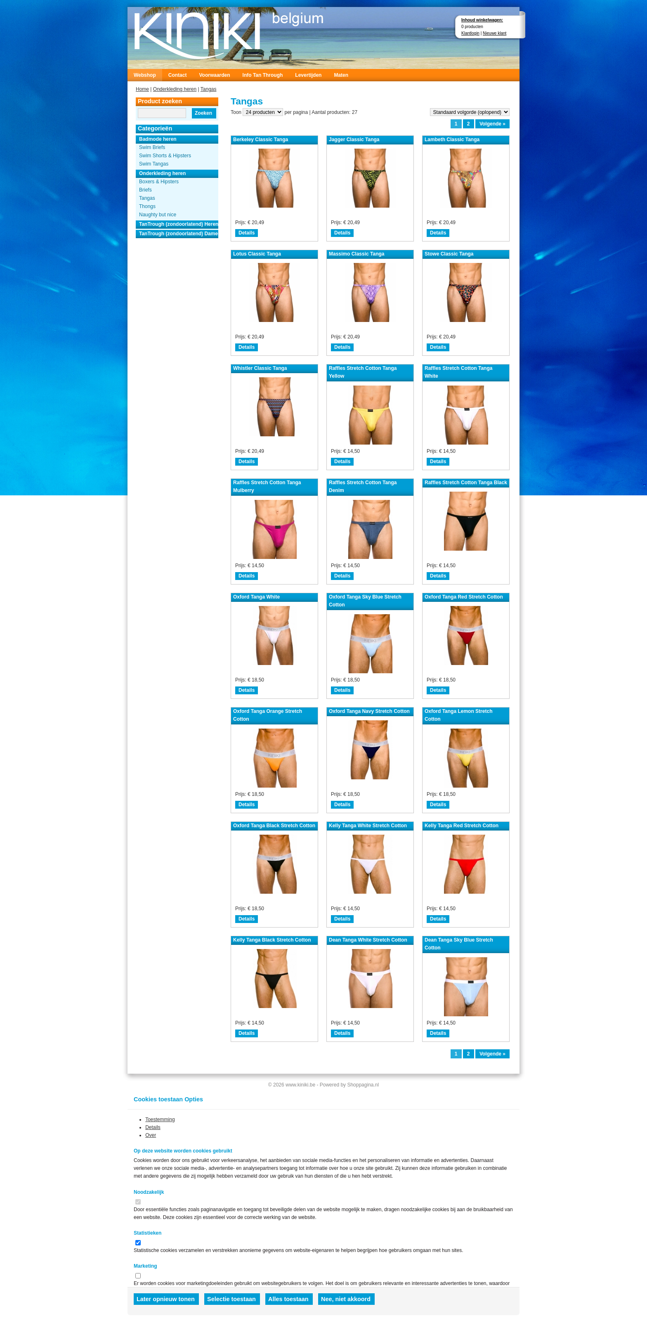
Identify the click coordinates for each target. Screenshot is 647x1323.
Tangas (209, 89)
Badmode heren (158, 139)
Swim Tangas (153, 164)
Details (246, 233)
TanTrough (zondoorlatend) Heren (178, 224)
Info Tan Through (263, 75)
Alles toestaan (288, 1299)
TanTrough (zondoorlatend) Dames (178, 234)
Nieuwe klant (494, 33)
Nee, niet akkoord (346, 1299)
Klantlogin (470, 33)
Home (142, 89)
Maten (341, 75)
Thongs (147, 206)
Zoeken (203, 113)
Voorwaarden (214, 75)
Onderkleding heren (174, 89)
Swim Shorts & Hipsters (165, 156)
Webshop (145, 75)
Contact (177, 75)
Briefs (145, 190)
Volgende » (492, 124)
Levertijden (308, 75)
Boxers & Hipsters (159, 182)
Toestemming (160, 1119)
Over (150, 1135)
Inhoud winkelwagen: (482, 20)
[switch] (138, 1202)
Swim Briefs (152, 147)
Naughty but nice (157, 215)
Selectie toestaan (231, 1299)
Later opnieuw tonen (166, 1299)
